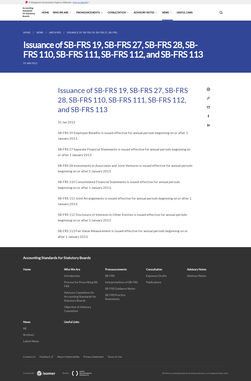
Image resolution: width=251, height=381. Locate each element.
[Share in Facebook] (207, 114)
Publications (153, 282)
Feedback (44, 356)
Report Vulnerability (68, 356)
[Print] (207, 89)
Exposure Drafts (156, 275)
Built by (80, 373)
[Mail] (207, 105)
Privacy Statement (93, 356)
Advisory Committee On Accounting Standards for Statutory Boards (80, 296)
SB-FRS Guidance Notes (120, 288)
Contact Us (29, 356)
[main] (125, 134)
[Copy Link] (207, 98)
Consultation (117, 12)
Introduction (72, 275)
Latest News (31, 341)
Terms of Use (114, 356)
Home (45, 12)
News (165, 12)
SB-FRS (109, 275)
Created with (41, 373)
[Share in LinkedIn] (207, 123)
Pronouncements (88, 12)
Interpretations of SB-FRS (121, 282)
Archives (28, 334)
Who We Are (60, 12)
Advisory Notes (144, 12)
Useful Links (185, 12)
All (24, 328)
